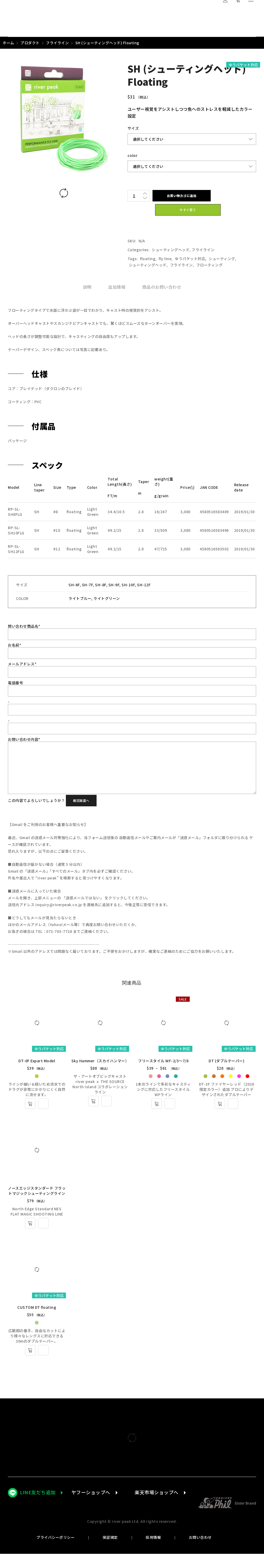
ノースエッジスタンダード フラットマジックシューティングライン (37, 1191)
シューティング (222, 258)
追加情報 (116, 287)
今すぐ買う (187, 209)
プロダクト (30, 42)
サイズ (133, 128)
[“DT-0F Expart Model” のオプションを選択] (30, 1104)
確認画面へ (81, 800)
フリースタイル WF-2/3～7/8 (164, 1060)
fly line (165, 258)
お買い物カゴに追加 (181, 195)
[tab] (87, 287)
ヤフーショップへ (90, 1492)
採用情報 (153, 1537)
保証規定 (110, 1537)
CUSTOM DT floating (37, 1307)
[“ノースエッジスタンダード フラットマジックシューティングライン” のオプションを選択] (30, 1223)
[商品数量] (134, 195)
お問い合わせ (200, 1537)
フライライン (57, 42)
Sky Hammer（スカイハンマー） (100, 1060)
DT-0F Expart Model (37, 1060)
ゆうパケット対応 (190, 258)
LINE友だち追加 (38, 1492)
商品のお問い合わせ (161, 287)
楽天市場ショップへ (156, 1492)
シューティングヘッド (170, 249)
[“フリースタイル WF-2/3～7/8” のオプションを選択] (157, 1104)
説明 (87, 287)
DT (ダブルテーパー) (227, 1060)
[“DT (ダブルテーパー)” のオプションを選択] (220, 1104)
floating (147, 258)
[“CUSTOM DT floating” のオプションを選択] (30, 1351)
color (133, 155)
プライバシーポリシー (56, 1537)
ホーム (8, 42)
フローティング (209, 264)
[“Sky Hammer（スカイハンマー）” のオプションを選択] (94, 1101)
